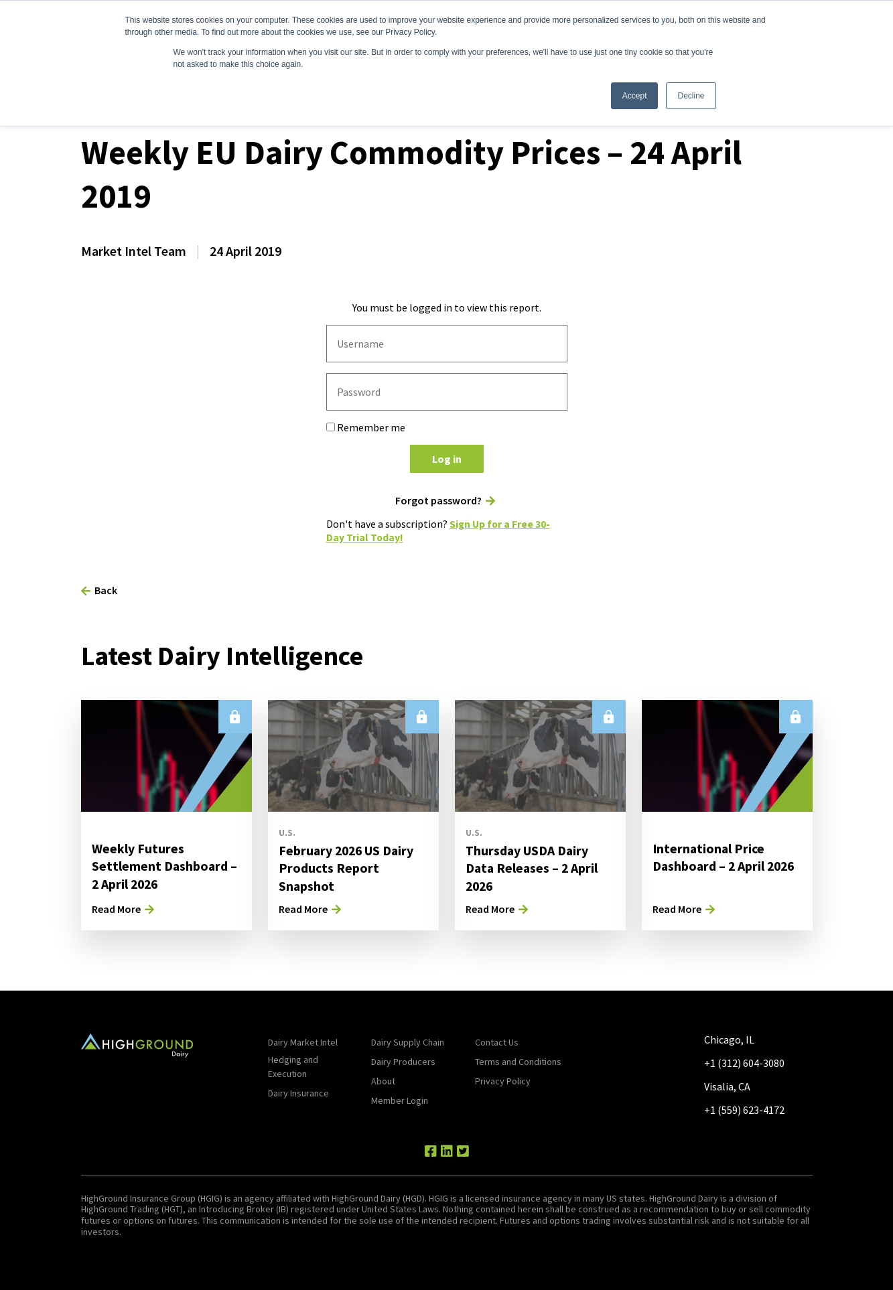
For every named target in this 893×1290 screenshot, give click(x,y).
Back (105, 588)
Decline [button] (690, 95)
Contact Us (497, 1041)
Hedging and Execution (293, 1065)
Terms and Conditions (518, 1060)
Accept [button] (634, 95)
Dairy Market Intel (303, 1041)
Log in (447, 458)
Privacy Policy (503, 1080)
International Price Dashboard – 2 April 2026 (725, 856)
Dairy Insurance (298, 1092)
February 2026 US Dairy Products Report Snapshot (348, 866)
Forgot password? (438, 500)
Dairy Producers (403, 1060)
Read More (116, 907)
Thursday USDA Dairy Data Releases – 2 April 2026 (533, 866)
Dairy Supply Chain (407, 1041)
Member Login (399, 1099)
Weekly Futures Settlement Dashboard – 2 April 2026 (165, 864)
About (383, 1080)
